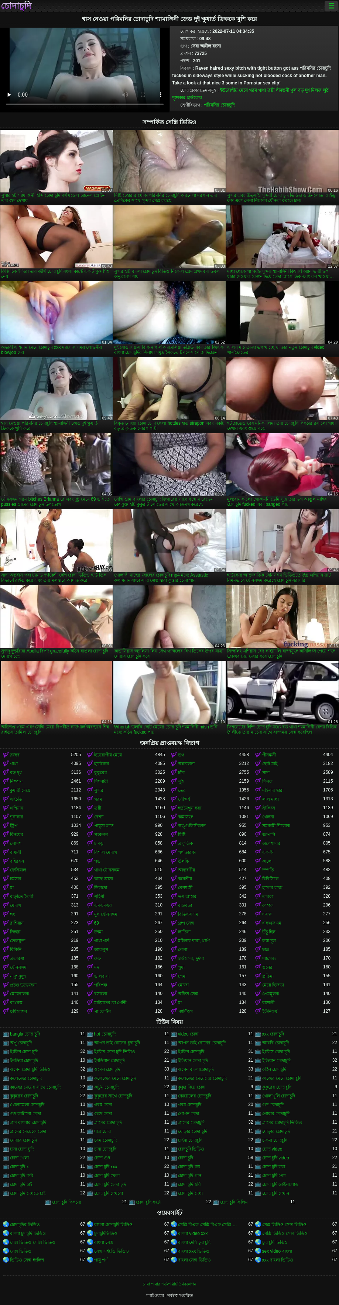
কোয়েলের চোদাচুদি (194, 1096)
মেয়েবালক (19, 993)
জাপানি (268, 834)
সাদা (266, 772)
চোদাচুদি (16, 6)
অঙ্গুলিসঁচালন (192, 825)
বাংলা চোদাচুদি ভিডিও (113, 1224)
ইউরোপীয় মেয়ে (233, 90)
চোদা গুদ (102, 1157)
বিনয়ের (16, 834)
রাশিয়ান (17, 923)
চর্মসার (15, 878)
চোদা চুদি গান (189, 1175)
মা (12, 887)
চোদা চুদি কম (189, 1166)
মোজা (183, 985)
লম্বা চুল (269, 940)
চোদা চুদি (185, 1157)
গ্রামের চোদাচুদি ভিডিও (282, 1122)
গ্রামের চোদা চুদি (108, 1122)
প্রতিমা (268, 976)
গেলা (182, 949)
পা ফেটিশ (102, 1011)
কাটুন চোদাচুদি (106, 1087)
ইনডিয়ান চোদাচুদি (109, 1060)
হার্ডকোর (194, 97)
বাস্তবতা (185, 905)
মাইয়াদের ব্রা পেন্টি (110, 1002)
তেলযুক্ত (17, 940)
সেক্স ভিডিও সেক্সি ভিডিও (32, 1242)
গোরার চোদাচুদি (276, 1113)
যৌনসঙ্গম (18, 967)
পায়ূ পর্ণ (100, 1260)
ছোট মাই (269, 763)
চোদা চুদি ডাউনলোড (280, 1184)
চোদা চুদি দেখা (190, 1193)
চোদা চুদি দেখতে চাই (27, 1193)
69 (96, 923)
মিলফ (316, 90)
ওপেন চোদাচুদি (107, 1069)
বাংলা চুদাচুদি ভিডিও (28, 1233)
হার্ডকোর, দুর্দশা (191, 958)
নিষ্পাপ (16, 781)
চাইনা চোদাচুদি (190, 1140)
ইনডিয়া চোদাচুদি (24, 1060)
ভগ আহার (187, 896)
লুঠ (325, 90)
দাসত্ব (267, 914)
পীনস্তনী (282, 90)
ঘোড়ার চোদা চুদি (192, 1131)
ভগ (181, 755)
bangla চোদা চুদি (25, 1034)
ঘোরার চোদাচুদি (23, 1140)
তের (182, 790)
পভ (97, 861)
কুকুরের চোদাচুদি (24, 1096)
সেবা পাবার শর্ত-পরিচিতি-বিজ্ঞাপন (169, 1284)
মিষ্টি (181, 834)
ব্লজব (15, 755)
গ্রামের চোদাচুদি (191, 1122)
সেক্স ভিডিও (20, 1251)
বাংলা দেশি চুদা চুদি (194, 1242)
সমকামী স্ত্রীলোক (276, 825)
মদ (96, 967)
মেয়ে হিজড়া (273, 985)
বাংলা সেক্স (103, 1242)
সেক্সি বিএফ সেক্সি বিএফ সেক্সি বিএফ (208, 1224)
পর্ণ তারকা (187, 852)
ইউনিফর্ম (269, 1011)
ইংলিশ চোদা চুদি (24, 1051)
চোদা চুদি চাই (21, 1184)
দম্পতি (268, 870)
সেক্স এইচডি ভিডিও (111, 1251)
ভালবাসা (102, 976)
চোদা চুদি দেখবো (108, 1193)
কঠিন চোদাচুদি (274, 1069)
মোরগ (15, 905)
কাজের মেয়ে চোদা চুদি (281, 1078)
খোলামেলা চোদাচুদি (27, 1104)
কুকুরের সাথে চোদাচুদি (113, 1096)
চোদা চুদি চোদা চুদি (110, 1184)
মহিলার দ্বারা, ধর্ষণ (194, 940)
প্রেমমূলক (270, 993)
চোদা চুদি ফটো (148, 1202)
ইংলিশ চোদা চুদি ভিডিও (114, 1051)
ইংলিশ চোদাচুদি (191, 1051)
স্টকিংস (268, 808)
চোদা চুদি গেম (274, 1175)
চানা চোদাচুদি (105, 1149)
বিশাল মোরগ (105, 852)
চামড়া (99, 843)
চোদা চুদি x (19, 1166)
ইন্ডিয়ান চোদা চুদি (193, 1060)
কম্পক (267, 905)
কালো (267, 861)
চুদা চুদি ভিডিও (275, 1242)
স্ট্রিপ (13, 825)
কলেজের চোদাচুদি (26, 1078)
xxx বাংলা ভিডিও (278, 1260)
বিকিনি (15, 949)
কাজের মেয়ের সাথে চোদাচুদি (35, 1087)
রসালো (100, 993)
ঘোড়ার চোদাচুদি (276, 1131)
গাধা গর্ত (101, 940)
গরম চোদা (103, 1104)
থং (12, 914)
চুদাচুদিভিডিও (105, 1233)
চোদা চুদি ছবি (189, 1184)
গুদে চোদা (103, 1113)
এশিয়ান (16, 808)
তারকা (267, 896)
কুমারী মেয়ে (20, 790)
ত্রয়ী (270, 90)
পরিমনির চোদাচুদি (219, 105)
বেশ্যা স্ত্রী (185, 887)
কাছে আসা (103, 878)
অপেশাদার (271, 843)
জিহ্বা (15, 932)
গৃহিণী (99, 896)
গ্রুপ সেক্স (186, 923)
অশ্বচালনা (186, 763)
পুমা (181, 967)
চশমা (98, 932)
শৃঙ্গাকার (178, 97)
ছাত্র (265, 949)
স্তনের (267, 967)
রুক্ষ (97, 958)
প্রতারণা (17, 958)
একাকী (268, 852)
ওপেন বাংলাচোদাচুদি (196, 1069)
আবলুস (101, 949)
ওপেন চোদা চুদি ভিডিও (30, 1069)
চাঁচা (181, 772)
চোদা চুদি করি (21, 1175)
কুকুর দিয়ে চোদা (191, 1087)
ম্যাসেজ (269, 958)
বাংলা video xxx (193, 1233)
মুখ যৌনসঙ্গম (105, 914)
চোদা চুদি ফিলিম (234, 1202)
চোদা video (272, 1149)
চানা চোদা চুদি (22, 1149)
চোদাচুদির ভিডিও (25, 1224)
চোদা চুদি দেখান (276, 1193)
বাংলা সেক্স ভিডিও (194, 1260)
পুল (293, 90)
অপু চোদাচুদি (21, 1042)
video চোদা (188, 1034)
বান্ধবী (15, 852)
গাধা (262, 90)
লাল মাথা (270, 799)
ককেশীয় (185, 878)
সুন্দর (98, 790)
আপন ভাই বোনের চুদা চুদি (117, 1042)
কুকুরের (100, 772)
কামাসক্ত (185, 816)
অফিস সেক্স (188, 993)
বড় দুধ (304, 90)
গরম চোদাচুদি (189, 1104)
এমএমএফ (103, 905)
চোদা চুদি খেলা (107, 1175)
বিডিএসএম (188, 914)
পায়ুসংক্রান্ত (103, 825)
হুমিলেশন (18, 1011)
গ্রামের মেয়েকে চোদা (28, 1131)
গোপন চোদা (188, 1113)
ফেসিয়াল (18, 870)
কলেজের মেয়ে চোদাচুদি (115, 1078)
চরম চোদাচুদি (105, 1140)
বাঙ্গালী (268, 1002)
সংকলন (101, 834)
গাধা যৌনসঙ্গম (107, 870)
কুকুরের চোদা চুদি (277, 1087)
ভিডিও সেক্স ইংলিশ (27, 1260)
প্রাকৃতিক (185, 843)
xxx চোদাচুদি (273, 1034)
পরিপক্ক (100, 985)
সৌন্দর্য (184, 799)
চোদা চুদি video (275, 1157)
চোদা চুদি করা (273, 1166)
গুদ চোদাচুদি (273, 1104)
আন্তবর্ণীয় (186, 870)
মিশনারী (101, 781)
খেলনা (268, 816)
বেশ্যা (98, 816)
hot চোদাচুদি (105, 1034)
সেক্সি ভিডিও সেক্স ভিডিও (285, 1233)
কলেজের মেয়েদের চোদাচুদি (202, 1078)
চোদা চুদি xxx (105, 1166)
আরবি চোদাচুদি (275, 1042)
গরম (253, 90)
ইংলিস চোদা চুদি (276, 1051)
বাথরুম (16, 1002)
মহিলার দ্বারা (273, 790)
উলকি (183, 861)
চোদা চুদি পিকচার (67, 1202)
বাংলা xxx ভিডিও (193, 1251)
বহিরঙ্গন (17, 861)
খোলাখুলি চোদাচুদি (278, 1096)
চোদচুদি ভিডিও (191, 1149)
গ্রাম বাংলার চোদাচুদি (28, 1122)
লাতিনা (184, 932)
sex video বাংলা (277, 1251)
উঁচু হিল (268, 932)
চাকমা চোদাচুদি (274, 1140)
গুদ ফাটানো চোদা (25, 1113)
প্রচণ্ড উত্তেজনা (23, 985)
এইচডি (16, 799)
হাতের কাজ (272, 887)
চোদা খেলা (19, 1157)
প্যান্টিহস (185, 1011)
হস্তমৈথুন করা (189, 808)
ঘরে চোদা (102, 1131)
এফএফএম (271, 923)
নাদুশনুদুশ (18, 976)
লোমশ (15, 843)
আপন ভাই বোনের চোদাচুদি (202, 1042)
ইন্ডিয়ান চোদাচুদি (276, 1060)
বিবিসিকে (270, 878)
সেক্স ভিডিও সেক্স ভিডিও (284, 1224)
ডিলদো (100, 887)
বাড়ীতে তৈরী (21, 896)
